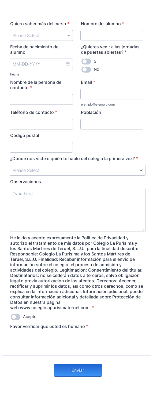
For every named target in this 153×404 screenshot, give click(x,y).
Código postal (24, 135)
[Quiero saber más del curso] (41, 35)
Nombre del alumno (102, 23)
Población (91, 112)
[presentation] (50, 343)
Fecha (15, 74)
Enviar (78, 370)
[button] (67, 64)
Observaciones (25, 181)
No (96, 69)
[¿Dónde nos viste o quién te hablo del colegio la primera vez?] (77, 170)
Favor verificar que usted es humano (49, 326)
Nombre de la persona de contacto (35, 85)
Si (96, 61)
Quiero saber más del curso (39, 23)
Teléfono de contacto (33, 112)
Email (88, 82)
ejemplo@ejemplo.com (98, 104)
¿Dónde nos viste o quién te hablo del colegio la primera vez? (74, 158)
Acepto (29, 316)
